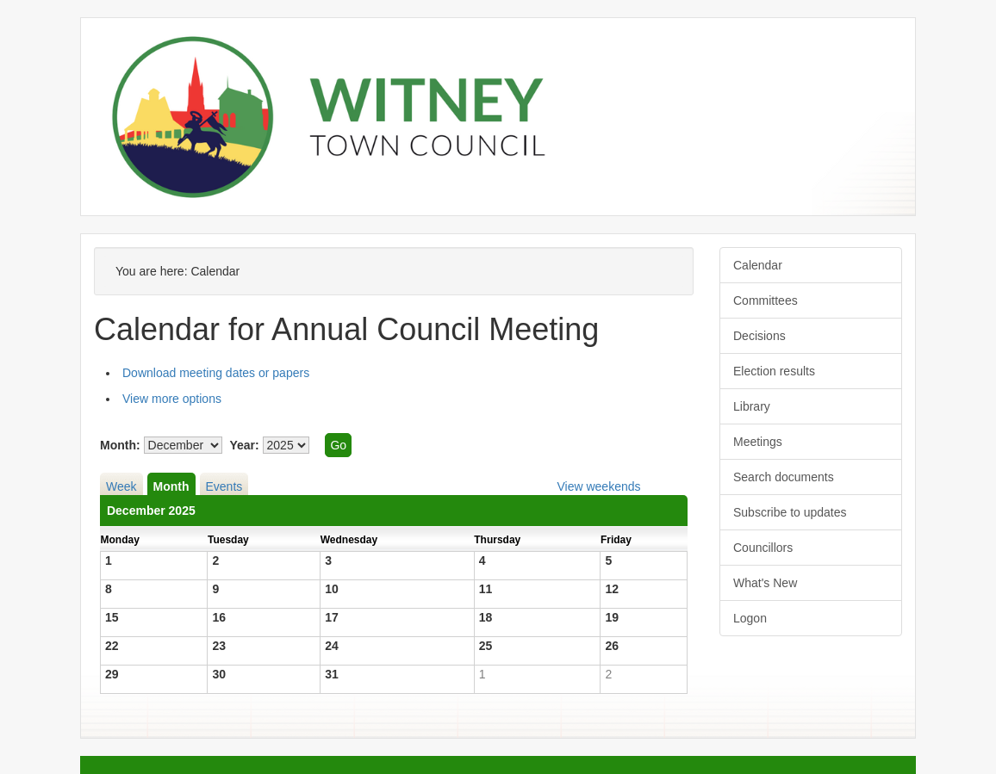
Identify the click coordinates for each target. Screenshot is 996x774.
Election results (774, 371)
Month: (120, 445)
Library (751, 406)
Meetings (757, 442)
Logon (750, 618)
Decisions (759, 336)
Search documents (783, 477)
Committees (765, 300)
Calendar (757, 265)
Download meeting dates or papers (215, 373)
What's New (765, 583)
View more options (171, 399)
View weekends (598, 486)
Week (121, 486)
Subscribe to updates (790, 512)
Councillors (763, 547)
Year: (243, 445)
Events (224, 486)
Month (171, 486)
